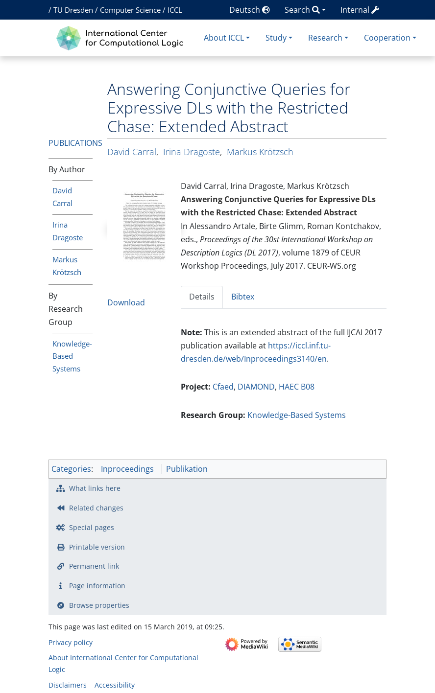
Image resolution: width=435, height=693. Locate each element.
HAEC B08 (296, 386)
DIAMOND (256, 386)
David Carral (131, 152)
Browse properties (99, 605)
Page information (97, 585)
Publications (75, 143)
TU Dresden (73, 10)
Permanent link (94, 566)
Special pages (91, 527)
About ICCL (224, 37)
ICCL (175, 10)
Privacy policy (70, 642)
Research (325, 37)
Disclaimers (67, 685)
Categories (71, 468)
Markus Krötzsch (260, 152)
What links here (95, 488)
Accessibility (115, 685)
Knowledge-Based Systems (72, 356)
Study (276, 37)
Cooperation (387, 37)
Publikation (187, 468)
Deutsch (249, 9)
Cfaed (223, 386)
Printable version (97, 547)
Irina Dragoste (191, 152)
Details (202, 296)
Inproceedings (127, 468)
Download (126, 302)
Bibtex (242, 296)
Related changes (96, 507)
